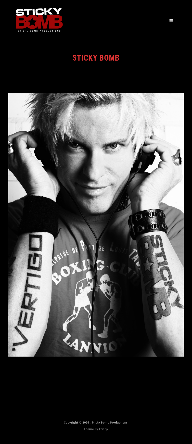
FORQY (103, 429)
